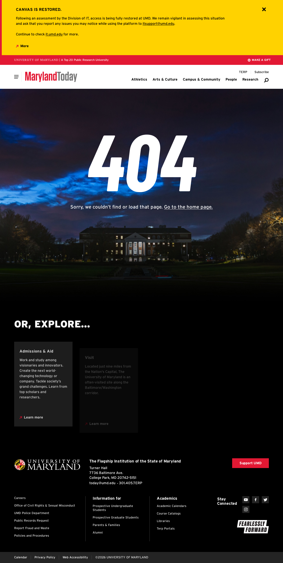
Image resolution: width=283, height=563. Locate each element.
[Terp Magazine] (243, 72)
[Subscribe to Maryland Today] (261, 72)
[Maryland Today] (51, 77)
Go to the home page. (188, 207)
